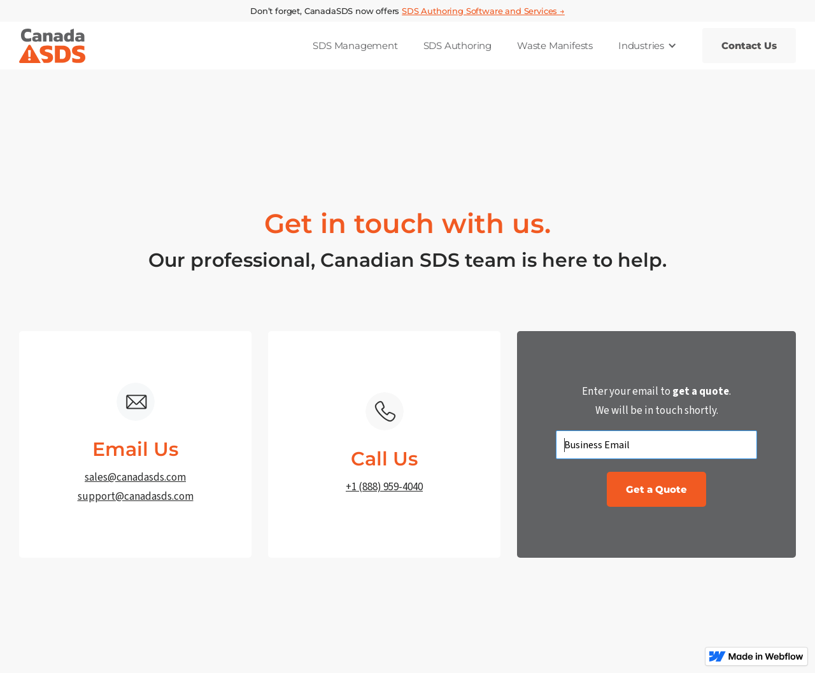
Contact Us (749, 45)
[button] (648, 45)
